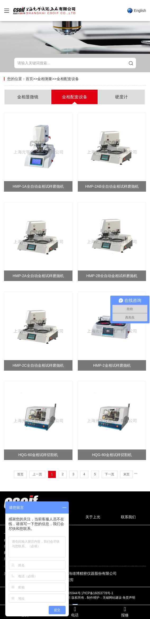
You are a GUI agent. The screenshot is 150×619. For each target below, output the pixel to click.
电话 (75, 611)
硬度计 (121, 97)
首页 (29, 79)
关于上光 (92, 517)
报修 (125, 611)
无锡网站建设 (112, 597)
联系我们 (128, 517)
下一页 (109, 474)
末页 (126, 474)
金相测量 (44, 79)
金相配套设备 (68, 79)
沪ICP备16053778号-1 (97, 593)
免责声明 (128, 597)
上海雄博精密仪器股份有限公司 (91, 573)
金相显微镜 (27, 97)
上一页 (37, 474)
